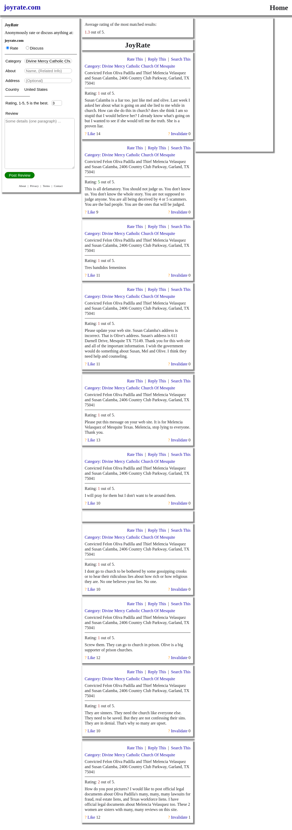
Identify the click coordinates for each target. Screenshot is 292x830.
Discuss (35, 48)
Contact (58, 185)
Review (11, 113)
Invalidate (179, 134)
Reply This (157, 59)
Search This (181, 59)
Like (91, 134)
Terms (46, 185)
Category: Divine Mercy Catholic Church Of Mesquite (130, 66)
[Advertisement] (234, 51)
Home (279, 8)
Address (13, 80)
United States (36, 89)
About (11, 71)
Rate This (135, 59)
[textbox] (48, 61)
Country (12, 89)
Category (14, 61)
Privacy (34, 185)
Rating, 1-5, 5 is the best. (28, 103)
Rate (12, 48)
